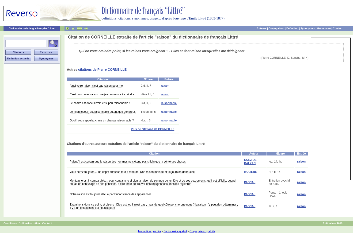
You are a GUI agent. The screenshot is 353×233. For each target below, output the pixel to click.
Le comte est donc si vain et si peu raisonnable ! (100, 103)
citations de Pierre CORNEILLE (102, 69)
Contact (337, 28)
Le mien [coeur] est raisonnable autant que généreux (103, 111)
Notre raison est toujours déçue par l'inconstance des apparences (111, 194)
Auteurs (261, 28)
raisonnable (169, 103)
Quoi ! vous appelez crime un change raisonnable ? (102, 120)
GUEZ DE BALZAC (250, 161)
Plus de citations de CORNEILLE (152, 129)
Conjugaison (276, 28)
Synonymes (307, 28)
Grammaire (324, 28)
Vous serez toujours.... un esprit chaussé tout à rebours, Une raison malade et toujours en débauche (132, 172)
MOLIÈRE (250, 172)
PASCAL (249, 182)
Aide (37, 223)
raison (165, 85)
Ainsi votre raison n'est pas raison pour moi (96, 85)
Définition (292, 28)
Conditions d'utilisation (18, 223)
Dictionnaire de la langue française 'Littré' (32, 28)
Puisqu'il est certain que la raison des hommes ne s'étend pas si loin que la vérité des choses (128, 161)
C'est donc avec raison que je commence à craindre (102, 94)
